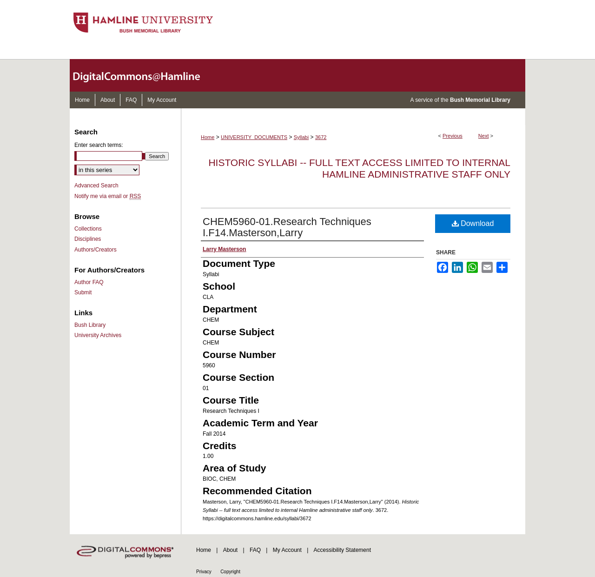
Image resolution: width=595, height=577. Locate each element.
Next (483, 136)
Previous (453, 136)
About (230, 550)
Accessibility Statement (342, 550)
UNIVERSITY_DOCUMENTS (254, 137)
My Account (287, 550)
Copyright (230, 571)
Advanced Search (96, 185)
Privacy (204, 571)
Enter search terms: (98, 145)
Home (207, 137)
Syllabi (301, 137)
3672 (320, 137)
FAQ (255, 550)
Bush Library (90, 325)
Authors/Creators (95, 249)
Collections (88, 228)
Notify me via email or (107, 196)
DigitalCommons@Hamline (144, 75)
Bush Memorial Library (480, 100)
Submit (83, 292)
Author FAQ (89, 282)
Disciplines (87, 239)
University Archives (97, 335)
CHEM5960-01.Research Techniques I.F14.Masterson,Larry (287, 227)
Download (473, 223)
